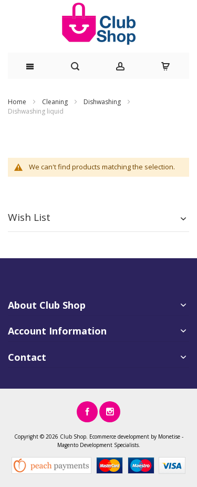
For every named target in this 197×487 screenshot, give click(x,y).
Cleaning (55, 101)
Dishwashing (103, 101)
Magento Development (84, 445)
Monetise (169, 436)
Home (18, 101)
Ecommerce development (119, 436)
